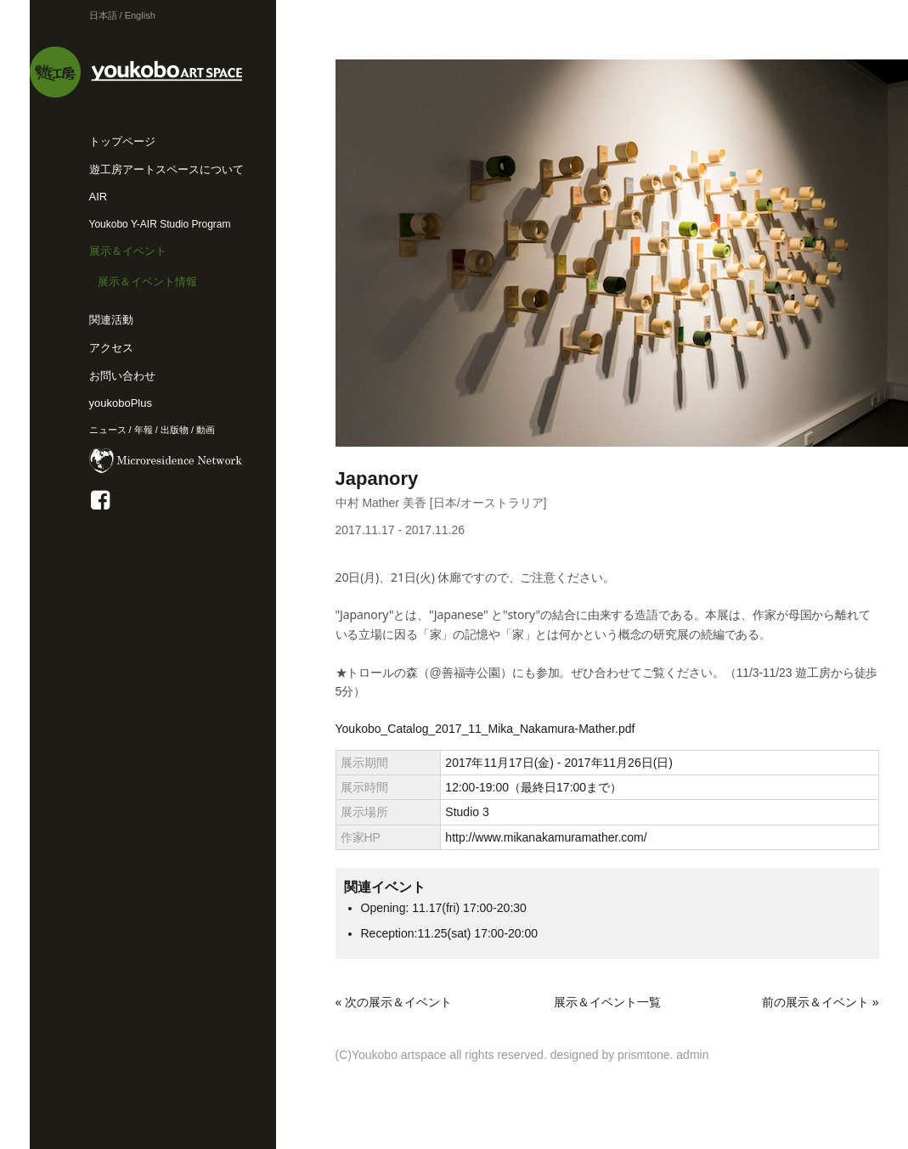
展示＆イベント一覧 (607, 1002)
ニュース (108, 430)
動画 (205, 430)
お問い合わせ (122, 375)
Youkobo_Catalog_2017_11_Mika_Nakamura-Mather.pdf (485, 728)
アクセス (111, 347)
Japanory (377, 478)
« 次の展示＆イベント (394, 1002)
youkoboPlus (120, 403)
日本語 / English (122, 15)
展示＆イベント (127, 251)
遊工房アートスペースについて (166, 169)
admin (692, 1055)
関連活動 (111, 319)
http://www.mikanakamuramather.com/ (545, 837)
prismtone (643, 1055)
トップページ (122, 141)
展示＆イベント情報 (147, 281)
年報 (143, 430)
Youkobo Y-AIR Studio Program (160, 224)
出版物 (175, 430)
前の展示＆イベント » (820, 1002)
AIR (98, 196)
